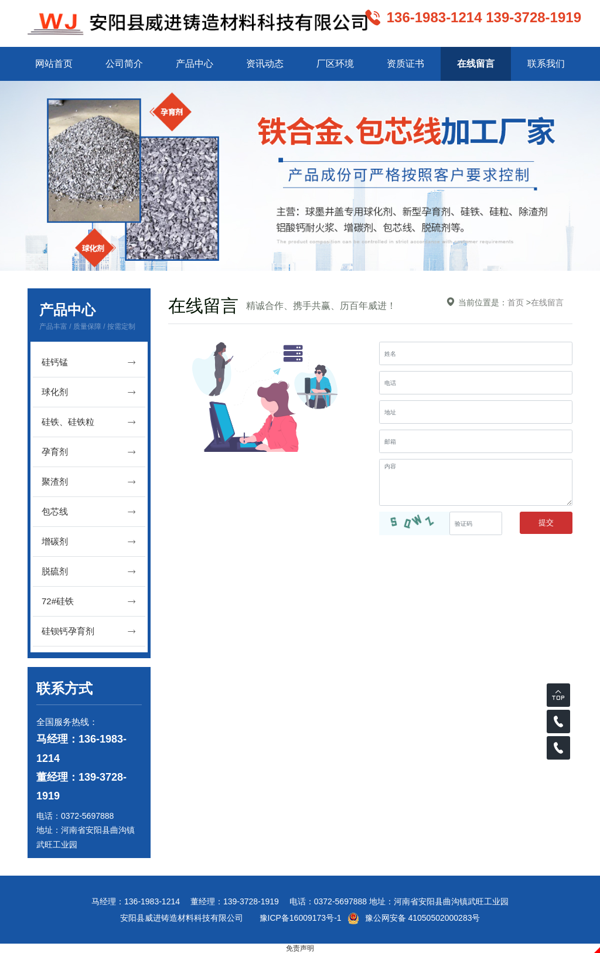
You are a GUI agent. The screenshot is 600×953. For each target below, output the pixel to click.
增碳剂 (89, 542)
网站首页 (54, 64)
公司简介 (124, 64)
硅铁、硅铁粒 (89, 422)
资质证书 (405, 64)
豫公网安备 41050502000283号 (413, 918)
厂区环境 (335, 64)
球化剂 (89, 392)
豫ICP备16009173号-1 (301, 918)
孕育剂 (89, 452)
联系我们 (546, 64)
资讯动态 (265, 64)
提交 (546, 523)
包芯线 (89, 512)
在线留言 (476, 64)
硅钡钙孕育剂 (89, 631)
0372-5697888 (87, 816)
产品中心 (194, 64)
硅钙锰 (89, 362)
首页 (515, 302)
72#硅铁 (89, 601)
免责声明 (300, 948)
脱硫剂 (89, 572)
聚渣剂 (89, 482)
